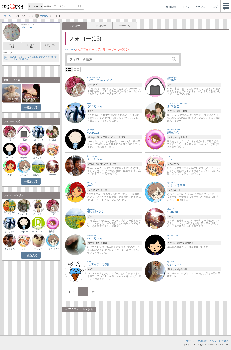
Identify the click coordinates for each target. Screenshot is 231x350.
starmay (70, 49)
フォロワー (100, 25)
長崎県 (103, 243)
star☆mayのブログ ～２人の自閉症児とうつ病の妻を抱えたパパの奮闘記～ (30, 58)
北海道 (183, 137)
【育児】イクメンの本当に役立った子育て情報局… (31, 99)
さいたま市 (112, 137)
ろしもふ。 (38, 214)
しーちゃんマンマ (9, 139)
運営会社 (224, 340)
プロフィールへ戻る (80, 309)
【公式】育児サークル (11, 100)
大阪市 (190, 243)
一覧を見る (31, 107)
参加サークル (50, 46)
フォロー (12, 46)
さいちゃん (38, 140)
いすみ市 (111, 163)
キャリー (38, 249)
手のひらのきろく (9, 213)
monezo (52, 175)
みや (9, 175)
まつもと (53, 140)
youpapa (9, 158)
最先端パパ (38, 175)
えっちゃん (38, 158)
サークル (124, 25)
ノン (53, 158)
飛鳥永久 (24, 158)
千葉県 (183, 111)
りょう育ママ (24, 175)
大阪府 (183, 243)
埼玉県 (103, 137)
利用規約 (203, 340)
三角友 (24, 140)
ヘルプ (213, 340)
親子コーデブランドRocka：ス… (38, 229)
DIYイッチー (24, 214)
